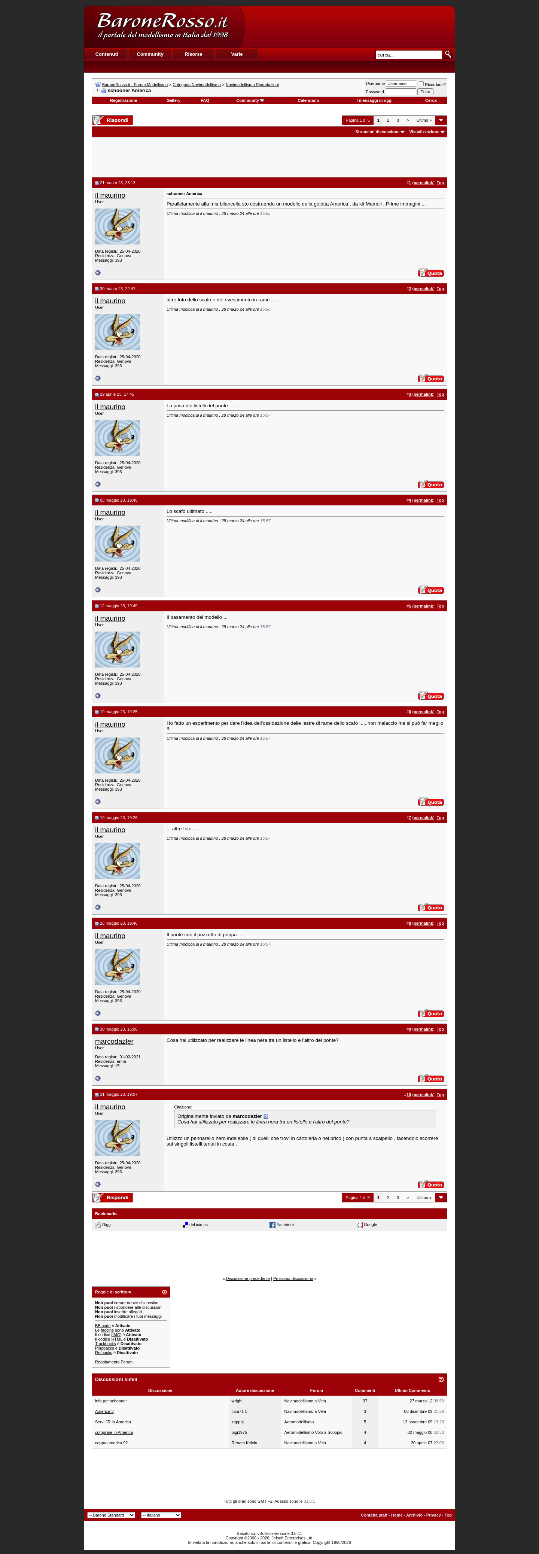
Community (250, 100)
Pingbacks (104, 1348)
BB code (103, 1325)
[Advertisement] (349, 26)
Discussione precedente (248, 1278)
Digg (106, 1224)
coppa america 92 (111, 1443)
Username (375, 83)
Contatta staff (374, 1515)
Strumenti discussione (377, 132)
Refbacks (103, 1352)
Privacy (433, 1515)
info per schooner (111, 1401)
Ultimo (424, 120)
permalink (423, 182)
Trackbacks (105, 1343)
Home (397, 1515)
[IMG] (116, 1334)
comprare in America (114, 1432)
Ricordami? (432, 84)
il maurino (110, 195)
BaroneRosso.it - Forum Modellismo (135, 84)
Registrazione (123, 100)
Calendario (308, 100)
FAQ (205, 100)
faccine (107, 1330)
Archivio (414, 1515)
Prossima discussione (293, 1278)
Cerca (431, 100)
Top (448, 1515)
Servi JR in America (113, 1422)
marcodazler (114, 1041)
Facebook (286, 1224)
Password (375, 91)
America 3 (104, 1411)
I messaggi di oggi (375, 100)
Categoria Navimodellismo (196, 84)
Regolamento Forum (114, 1362)
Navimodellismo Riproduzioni (252, 84)
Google (370, 1224)
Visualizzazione (424, 132)
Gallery (173, 100)
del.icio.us (198, 1224)
